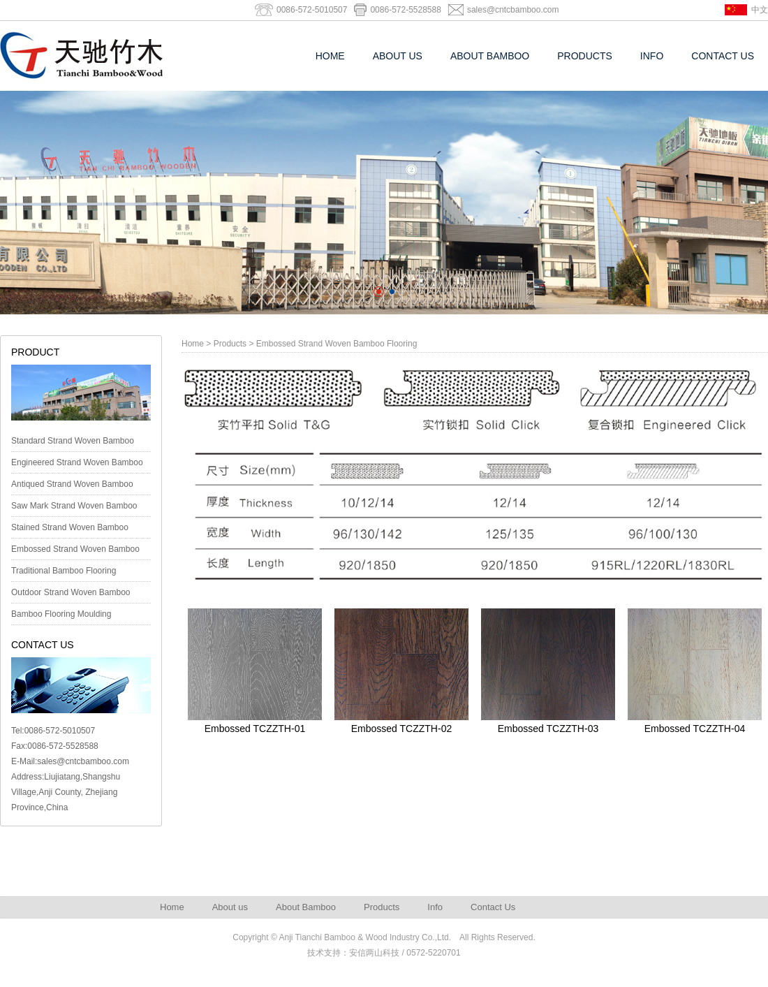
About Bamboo (489, 55)
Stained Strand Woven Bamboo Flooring (69, 530)
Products (584, 55)
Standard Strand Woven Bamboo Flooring (72, 443)
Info (651, 55)
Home (330, 55)
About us (397, 55)
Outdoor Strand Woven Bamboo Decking (71, 595)
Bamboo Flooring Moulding (61, 614)
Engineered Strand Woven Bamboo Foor (77, 465)
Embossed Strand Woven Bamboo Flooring (75, 552)
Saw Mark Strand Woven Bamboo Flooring (74, 508)
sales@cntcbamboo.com (513, 10)
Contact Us (722, 55)
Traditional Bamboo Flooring (63, 571)
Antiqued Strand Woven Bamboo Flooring (72, 487)
